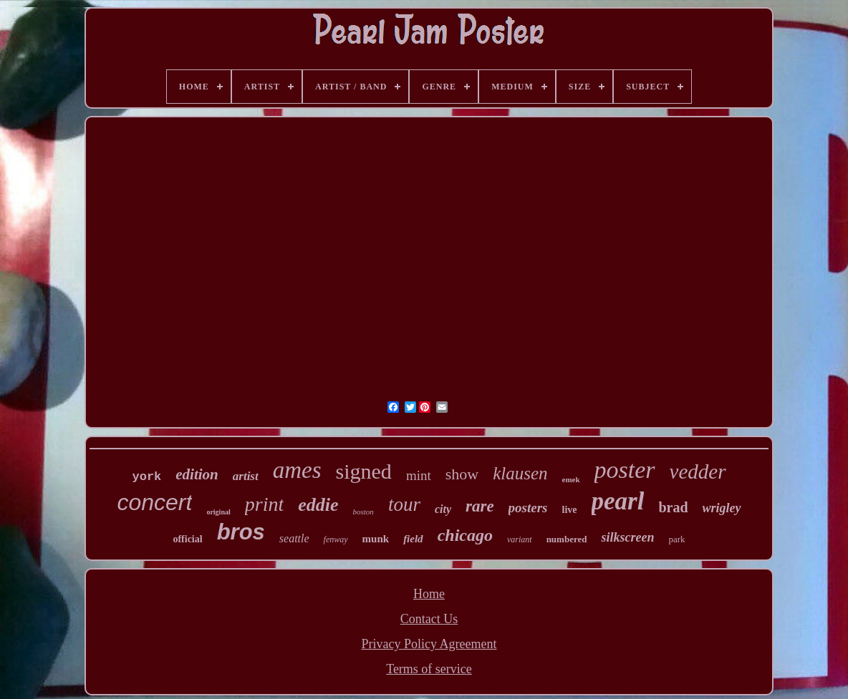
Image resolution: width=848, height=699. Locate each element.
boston (363, 511)
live (569, 509)
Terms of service (429, 669)
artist (246, 476)
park (676, 539)
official (187, 539)
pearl (618, 501)
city (443, 509)
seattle (294, 538)
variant (519, 539)
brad (673, 507)
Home (429, 594)
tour (404, 504)
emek (571, 479)
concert (154, 502)
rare (480, 506)
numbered (566, 539)
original (218, 512)
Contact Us (429, 619)
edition (196, 474)
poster (624, 469)
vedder (698, 471)
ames (297, 470)
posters (528, 507)
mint (418, 475)
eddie (318, 504)
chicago (465, 535)
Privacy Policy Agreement (429, 644)
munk (376, 538)
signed (364, 471)
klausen (520, 473)
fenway (336, 539)
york (146, 477)
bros (241, 531)
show (461, 474)
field (413, 538)
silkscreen (627, 537)
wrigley (722, 508)
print (264, 504)
